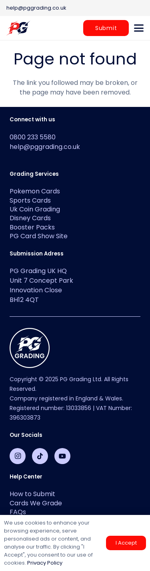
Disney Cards (30, 218)
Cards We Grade (36, 503)
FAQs (18, 512)
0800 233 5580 (33, 137)
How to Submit (32, 494)
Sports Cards (30, 200)
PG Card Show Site (39, 236)
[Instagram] (18, 456)
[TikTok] (40, 456)
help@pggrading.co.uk (45, 146)
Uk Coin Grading (35, 209)
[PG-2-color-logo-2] (18, 28)
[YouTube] (62, 456)
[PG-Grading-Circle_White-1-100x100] (75, 348)
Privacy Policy (44, 563)
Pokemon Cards (35, 191)
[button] (139, 28)
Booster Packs (32, 227)
